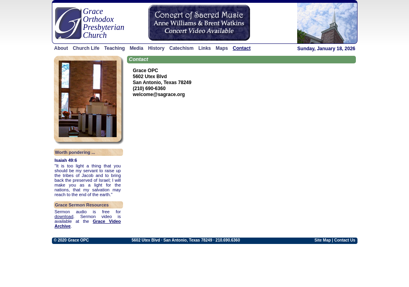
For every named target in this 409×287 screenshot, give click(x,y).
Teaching (114, 48)
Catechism (181, 48)
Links (205, 48)
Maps (222, 48)
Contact (242, 48)
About (61, 48)
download (64, 216)
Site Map (322, 240)
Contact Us (344, 240)
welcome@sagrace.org (159, 94)
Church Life (86, 48)
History (156, 48)
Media (136, 48)
